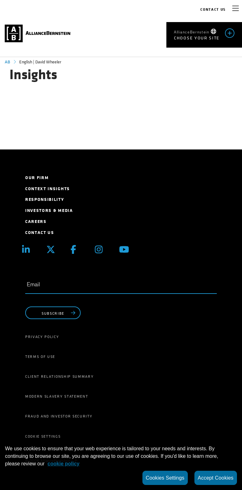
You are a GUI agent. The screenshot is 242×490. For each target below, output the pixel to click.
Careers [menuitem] (36, 222)
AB (7, 62)
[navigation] (235, 9)
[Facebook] (78, 249)
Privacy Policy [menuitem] (42, 336)
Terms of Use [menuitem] (40, 356)
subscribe (59, 313)
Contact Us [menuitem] (39, 233)
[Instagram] (102, 249)
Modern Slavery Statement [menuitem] (56, 396)
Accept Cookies (215, 478)
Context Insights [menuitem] (47, 189)
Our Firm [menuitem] (37, 178)
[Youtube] (126, 249)
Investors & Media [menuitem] (49, 210)
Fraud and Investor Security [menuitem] (58, 416)
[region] (121, 464)
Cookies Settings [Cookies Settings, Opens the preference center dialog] (165, 478)
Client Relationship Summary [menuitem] (59, 376)
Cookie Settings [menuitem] (42, 436)
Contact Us (213, 9)
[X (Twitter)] (53, 249)
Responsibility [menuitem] (44, 199)
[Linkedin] (29, 249)
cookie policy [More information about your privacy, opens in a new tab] (63, 463)
